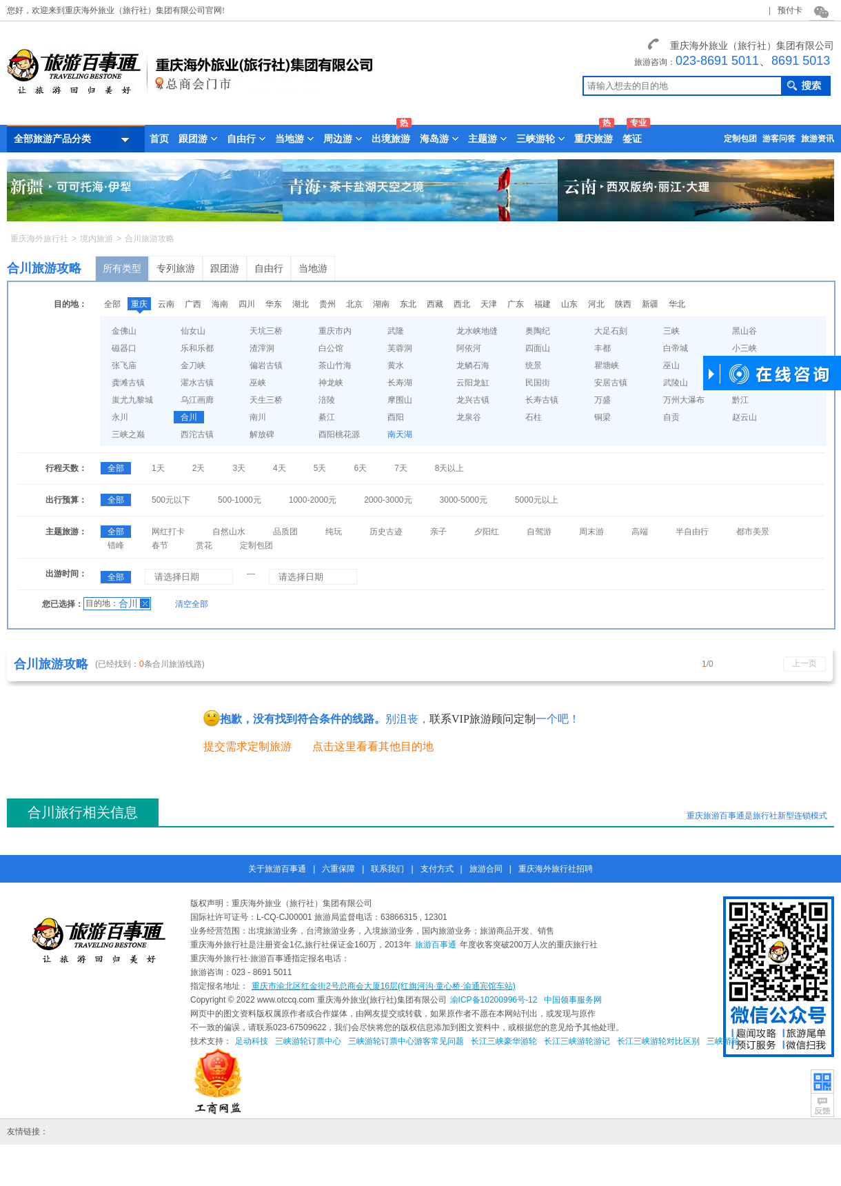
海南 (220, 304)
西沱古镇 (197, 434)
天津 (488, 304)
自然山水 (228, 531)
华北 (677, 304)
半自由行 (692, 531)
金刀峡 (193, 365)
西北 (462, 304)
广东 (515, 304)
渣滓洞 (262, 348)
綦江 (326, 417)
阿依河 (468, 348)
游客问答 (779, 138)
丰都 (602, 348)
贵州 (327, 304)
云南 (166, 304)
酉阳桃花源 (339, 434)
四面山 (537, 348)
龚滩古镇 (128, 383)
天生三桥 (266, 400)
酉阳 (395, 417)
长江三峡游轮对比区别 (658, 1041)
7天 (400, 468)
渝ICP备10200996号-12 (494, 1000)
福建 (542, 304)
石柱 (533, 417)
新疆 (650, 304)
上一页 (804, 663)
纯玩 (333, 531)
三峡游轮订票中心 (308, 1041)
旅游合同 (486, 869)
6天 (360, 468)
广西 (193, 304)
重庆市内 (335, 331)
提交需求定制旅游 (247, 746)
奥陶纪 (537, 331)
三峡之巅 (128, 434)
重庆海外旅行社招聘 (555, 869)
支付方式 (437, 869)
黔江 (740, 400)
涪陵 (326, 400)
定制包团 (740, 138)
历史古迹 (386, 531)
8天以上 (450, 468)
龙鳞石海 (472, 365)
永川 (120, 417)
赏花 (204, 545)
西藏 (435, 304)
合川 (189, 417)
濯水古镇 (197, 383)
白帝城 (675, 348)
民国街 (537, 383)
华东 (273, 304)
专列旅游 (175, 268)
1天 (158, 468)
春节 (160, 545)
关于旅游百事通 (277, 869)
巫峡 (258, 383)
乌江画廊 (197, 400)
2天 (198, 468)
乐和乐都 (197, 348)
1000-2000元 (312, 500)
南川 (258, 417)
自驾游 (539, 531)
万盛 (602, 400)
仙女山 (193, 331)
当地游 (312, 268)
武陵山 (675, 383)
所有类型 (122, 268)
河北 (596, 304)
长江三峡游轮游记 (577, 1041)
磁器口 (124, 348)
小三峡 (744, 348)
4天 (279, 468)
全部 (112, 304)
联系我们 (387, 869)
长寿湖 (399, 383)
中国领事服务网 (573, 1000)
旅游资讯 (817, 138)
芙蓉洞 (399, 348)
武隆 (395, 331)
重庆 (139, 304)
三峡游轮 (723, 1041)
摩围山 (399, 400)
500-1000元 (239, 500)
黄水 (395, 365)
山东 (569, 304)
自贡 (671, 417)
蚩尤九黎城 (132, 400)
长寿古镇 (541, 400)
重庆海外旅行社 (39, 238)
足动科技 (251, 1041)
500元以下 (171, 500)
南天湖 (399, 434)
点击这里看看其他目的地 (373, 746)
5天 (320, 468)
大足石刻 (610, 331)
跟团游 (224, 268)
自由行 (268, 268)
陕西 (623, 304)
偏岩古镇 (266, 365)
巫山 (671, 365)
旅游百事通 (435, 944)
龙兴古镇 (472, 400)
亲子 (438, 531)
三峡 (671, 331)
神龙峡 (330, 383)
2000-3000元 (388, 500)
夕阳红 (486, 531)
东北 (408, 304)
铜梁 (602, 417)
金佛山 (124, 331)
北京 (354, 304)
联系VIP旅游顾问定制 (482, 719)
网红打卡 (168, 531)
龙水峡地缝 (477, 331)
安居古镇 (610, 383)
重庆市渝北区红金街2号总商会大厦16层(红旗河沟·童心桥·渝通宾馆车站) (384, 986)
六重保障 (338, 869)
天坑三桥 (266, 331)
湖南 (381, 304)
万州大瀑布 (684, 400)
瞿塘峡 (606, 365)
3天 (238, 468)
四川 (247, 304)
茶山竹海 (335, 365)
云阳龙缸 (472, 383)
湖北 (300, 304)
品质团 (285, 531)
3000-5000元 (463, 500)
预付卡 (790, 10)
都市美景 (752, 531)
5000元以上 (536, 500)
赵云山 (744, 417)
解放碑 (262, 434)
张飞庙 (124, 365)
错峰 (116, 545)
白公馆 (330, 348)
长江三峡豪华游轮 (504, 1041)
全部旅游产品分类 (72, 139)
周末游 (591, 531)
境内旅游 (96, 238)
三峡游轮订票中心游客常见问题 (406, 1041)
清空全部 (191, 604)
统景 (533, 365)
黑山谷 (744, 331)
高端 (639, 531)
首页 (159, 138)
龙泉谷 (468, 417)
